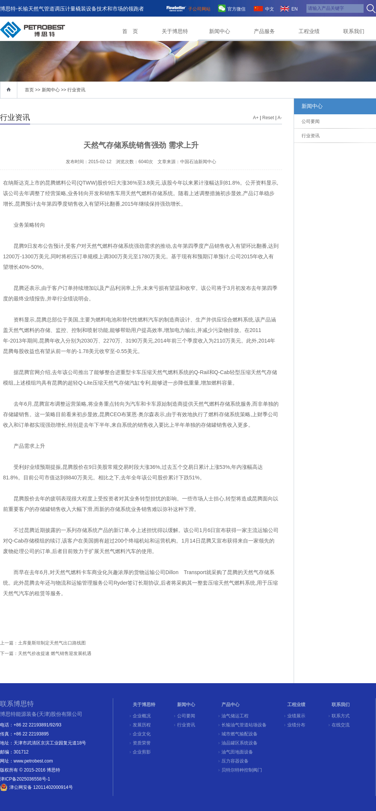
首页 (29, 89)
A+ (256, 117)
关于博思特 (175, 31)
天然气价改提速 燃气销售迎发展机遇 (54, 653)
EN (294, 9)
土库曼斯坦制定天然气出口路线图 (52, 643)
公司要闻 (186, 716)
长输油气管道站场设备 (244, 725)
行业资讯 (76, 89)
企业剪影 (142, 752)
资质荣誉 (142, 743)
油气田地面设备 (237, 752)
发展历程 (142, 725)
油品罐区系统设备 (239, 743)
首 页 (130, 31)
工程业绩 (309, 31)
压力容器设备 (235, 761)
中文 (269, 9)
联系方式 (341, 716)
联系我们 (353, 31)
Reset (268, 117)
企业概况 (142, 716)
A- (279, 117)
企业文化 (142, 734)
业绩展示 (296, 716)
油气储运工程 (235, 716)
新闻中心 (219, 31)
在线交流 (341, 725)
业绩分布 (296, 725)
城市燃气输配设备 (239, 734)
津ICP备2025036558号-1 (25, 779)
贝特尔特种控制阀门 (241, 770)
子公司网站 (199, 9)
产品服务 (264, 31)
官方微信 (236, 9)
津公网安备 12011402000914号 (41, 787)
